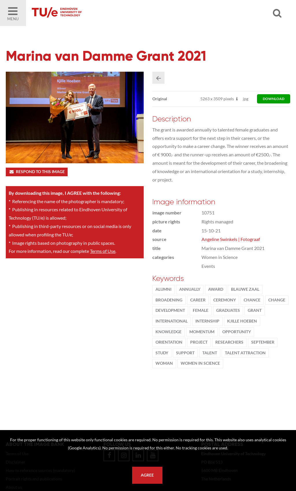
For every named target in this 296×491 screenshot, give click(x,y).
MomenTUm (201, 331)
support (185, 353)
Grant (255, 310)
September (262, 342)
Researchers (229, 342)
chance (252, 300)
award (215, 289)
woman (164, 363)
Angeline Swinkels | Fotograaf (230, 239)
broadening (169, 300)
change (276, 300)
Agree (147, 475)
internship (207, 321)
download (273, 99)
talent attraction (245, 353)
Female (200, 310)
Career (198, 300)
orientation (169, 342)
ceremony (224, 300)
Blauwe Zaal (245, 289)
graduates (228, 310)
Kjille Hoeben (242, 321)
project (199, 342)
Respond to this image (36, 171)
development (170, 310)
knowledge (169, 331)
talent (209, 353)
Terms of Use (102, 251)
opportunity (236, 331)
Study (162, 353)
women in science (200, 363)
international (172, 321)
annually (189, 289)
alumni (163, 289)
